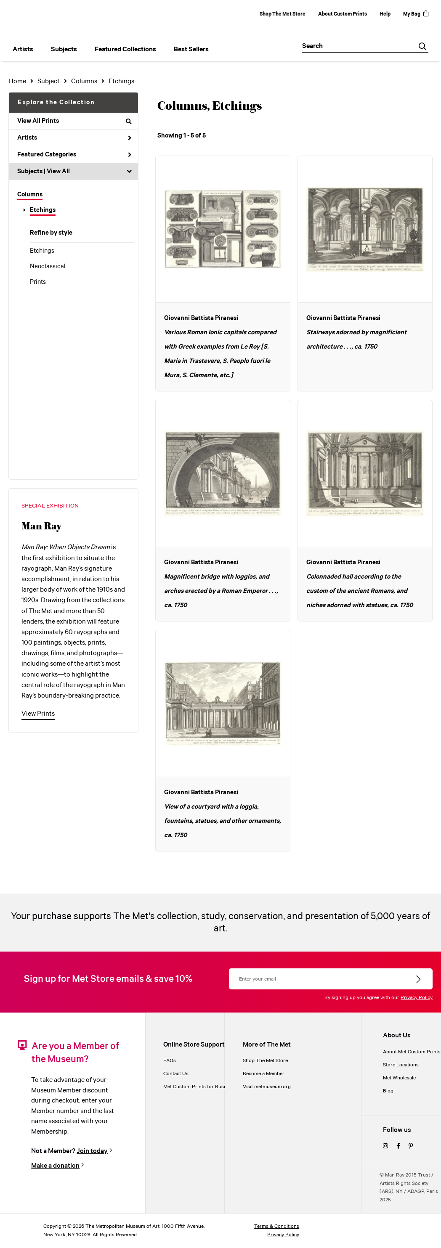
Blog (388, 1091)
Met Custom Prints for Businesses (202, 1086)
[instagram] (385, 1146)
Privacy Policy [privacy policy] (283, 1234)
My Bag (415, 14)
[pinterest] (411, 1146)
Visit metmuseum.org (267, 1086)
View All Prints (74, 121)
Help (385, 14)
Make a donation (55, 1165)
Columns (30, 194)
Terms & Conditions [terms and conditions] (276, 1226)
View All (58, 171)
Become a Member (263, 1073)
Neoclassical (48, 266)
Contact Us (176, 1073)
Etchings (43, 210)
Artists (74, 138)
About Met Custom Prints (412, 1051)
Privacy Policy (417, 997)
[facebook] (398, 1146)
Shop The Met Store (283, 14)
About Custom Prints (342, 14)
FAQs (169, 1060)
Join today (92, 1151)
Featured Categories (74, 155)
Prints (38, 282)
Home (17, 81)
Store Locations (401, 1064)
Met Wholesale (399, 1077)
